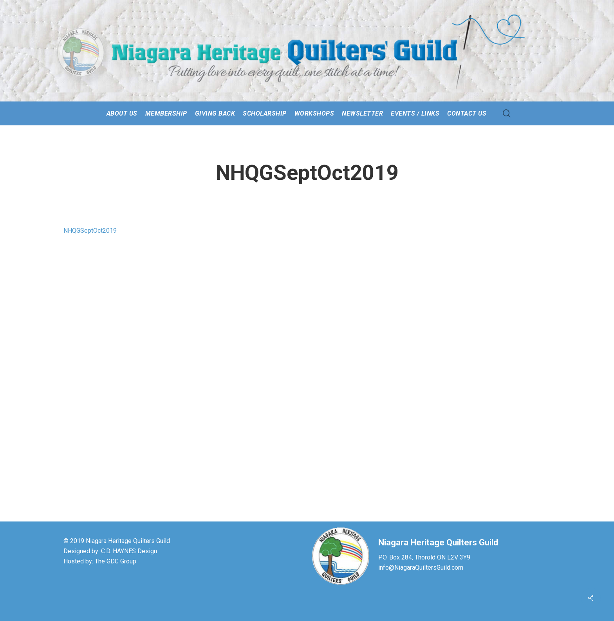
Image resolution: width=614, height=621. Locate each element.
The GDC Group (115, 561)
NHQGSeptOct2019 (90, 230)
